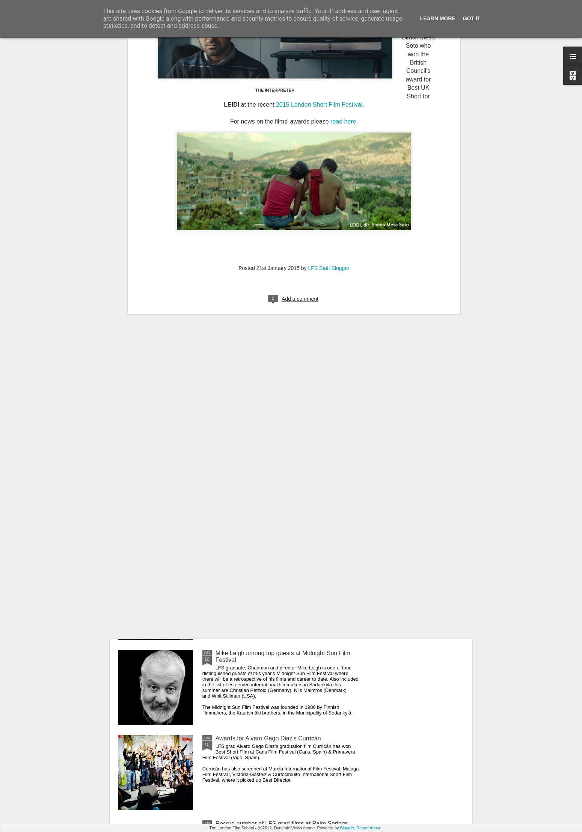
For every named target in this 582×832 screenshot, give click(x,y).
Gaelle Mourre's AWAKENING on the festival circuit (283, 568)
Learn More (437, 18)
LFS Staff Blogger (329, 145)
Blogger (347, 828)
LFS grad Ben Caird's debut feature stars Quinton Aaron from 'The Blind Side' (281, 486)
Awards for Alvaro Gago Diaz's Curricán (268, 738)
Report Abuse (368, 828)
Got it (472, 18)
